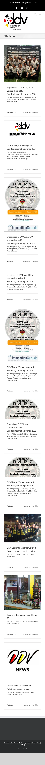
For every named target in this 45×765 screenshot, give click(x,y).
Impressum (27, 743)
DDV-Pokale (33, 99)
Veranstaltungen (12, 102)
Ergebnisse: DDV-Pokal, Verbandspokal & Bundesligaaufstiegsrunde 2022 (21, 427)
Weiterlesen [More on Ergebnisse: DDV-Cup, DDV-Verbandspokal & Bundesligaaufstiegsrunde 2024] (10, 112)
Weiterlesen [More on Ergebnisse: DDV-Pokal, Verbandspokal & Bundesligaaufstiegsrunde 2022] (10, 449)
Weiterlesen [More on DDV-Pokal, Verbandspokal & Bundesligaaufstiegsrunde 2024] (10, 169)
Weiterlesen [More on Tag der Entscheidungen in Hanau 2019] (10, 634)
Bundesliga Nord (12, 99)
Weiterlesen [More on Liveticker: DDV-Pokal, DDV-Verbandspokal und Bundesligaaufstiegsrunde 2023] (10, 300)
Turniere (21, 156)
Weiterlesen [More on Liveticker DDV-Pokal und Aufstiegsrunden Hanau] (10, 705)
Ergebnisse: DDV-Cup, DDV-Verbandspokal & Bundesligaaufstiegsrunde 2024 (21, 90)
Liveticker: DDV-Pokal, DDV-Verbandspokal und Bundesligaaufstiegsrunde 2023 (21, 278)
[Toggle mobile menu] (40, 14)
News (13, 556)
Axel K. (11, 554)
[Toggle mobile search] (35, 14)
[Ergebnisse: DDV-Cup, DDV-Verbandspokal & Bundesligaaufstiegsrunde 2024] (22, 63)
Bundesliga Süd (23, 99)
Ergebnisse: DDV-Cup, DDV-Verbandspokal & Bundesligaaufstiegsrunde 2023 (21, 240)
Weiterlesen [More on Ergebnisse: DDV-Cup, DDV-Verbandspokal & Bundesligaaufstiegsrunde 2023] (10, 262)
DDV (11, 97)
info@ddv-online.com (29, 3)
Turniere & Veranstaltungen (21, 378)
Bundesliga (32, 97)
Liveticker (10, 289)
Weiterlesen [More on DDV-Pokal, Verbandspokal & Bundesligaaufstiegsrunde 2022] (10, 506)
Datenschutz (36, 743)
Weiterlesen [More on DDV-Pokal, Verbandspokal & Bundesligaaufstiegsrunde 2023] (10, 391)
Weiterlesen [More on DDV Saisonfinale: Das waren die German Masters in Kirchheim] (10, 567)
